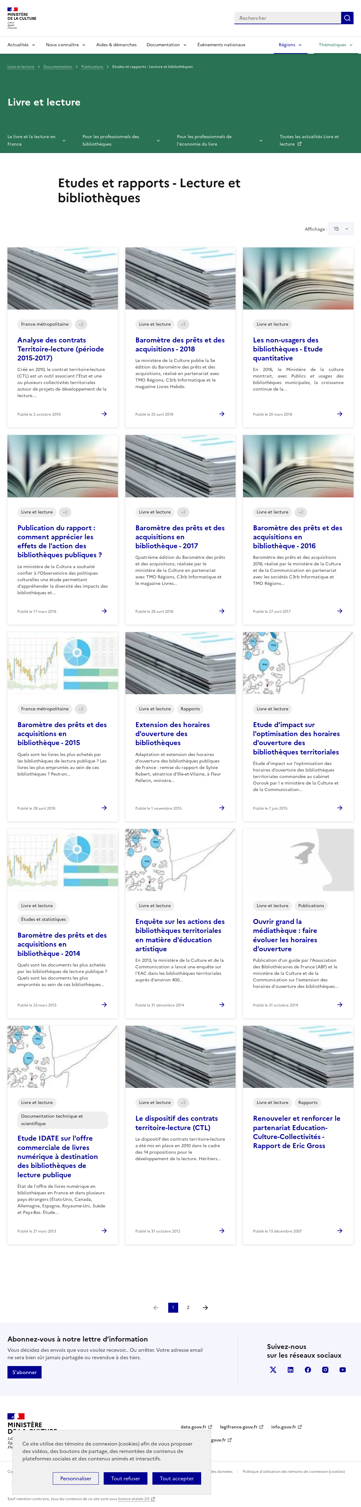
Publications (92, 67)
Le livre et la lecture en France (31, 140)
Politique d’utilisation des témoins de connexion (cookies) (294, 1471)
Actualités (18, 45)
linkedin (290, 1370)
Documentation (163, 45)
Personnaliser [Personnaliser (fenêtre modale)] (75, 1478)
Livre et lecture (21, 67)
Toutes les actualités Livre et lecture (309, 140)
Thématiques (332, 45)
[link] (155, 1308)
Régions (287, 45)
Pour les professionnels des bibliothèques (111, 140)
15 (336, 229)
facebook (308, 1370)
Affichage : (329, 229)
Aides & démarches (116, 45)
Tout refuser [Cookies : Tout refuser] (125, 1478)
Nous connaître (62, 45)
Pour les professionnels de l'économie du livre (204, 140)
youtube (342, 1370)
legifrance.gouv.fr (239, 1427)
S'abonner (24, 1372)
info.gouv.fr (283, 1427)
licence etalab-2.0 (133, 1499)
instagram (325, 1370)
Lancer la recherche (347, 18)
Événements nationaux (221, 45)
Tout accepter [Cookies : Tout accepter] (177, 1478)
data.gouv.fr (193, 1427)
